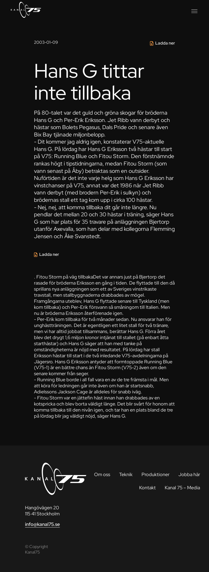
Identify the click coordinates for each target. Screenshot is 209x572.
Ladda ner (165, 43)
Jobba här (189, 474)
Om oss (102, 474)
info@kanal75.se (42, 524)
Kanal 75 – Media (182, 488)
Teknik (126, 474)
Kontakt (147, 488)
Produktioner (155, 474)
